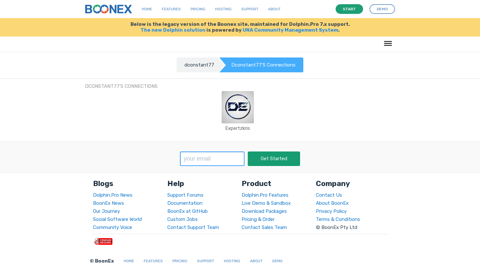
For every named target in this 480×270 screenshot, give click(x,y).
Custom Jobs (182, 219)
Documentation (185, 203)
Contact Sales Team (264, 227)
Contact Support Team (193, 227)
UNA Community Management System (290, 30)
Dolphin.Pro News (112, 195)
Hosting (223, 9)
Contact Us (329, 195)
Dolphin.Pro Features (265, 195)
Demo (277, 261)
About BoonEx (332, 203)
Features (171, 9)
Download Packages (264, 211)
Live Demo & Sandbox (266, 203)
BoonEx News (108, 203)
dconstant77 (199, 65)
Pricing (198, 9)
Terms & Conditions (338, 219)
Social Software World (117, 219)
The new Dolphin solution (173, 30)
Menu (387, 40)
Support (249, 9)
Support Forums (185, 195)
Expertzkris (237, 128)
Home (147, 9)
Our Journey (106, 211)
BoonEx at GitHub (187, 211)
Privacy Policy (331, 211)
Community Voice (112, 227)
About (274, 9)
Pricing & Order (258, 219)
